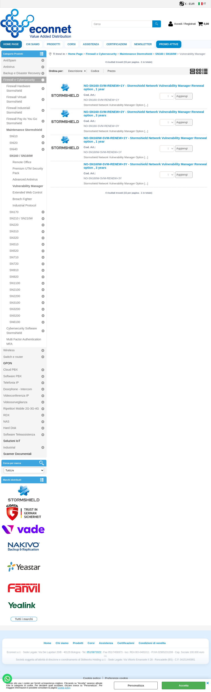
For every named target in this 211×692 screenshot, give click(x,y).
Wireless (9, 350)
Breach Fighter (22, 199)
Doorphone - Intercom (17, 389)
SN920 (14, 276)
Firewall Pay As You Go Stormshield (21, 121)
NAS (6, 421)
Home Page (11, 44)
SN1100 (14, 283)
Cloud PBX (10, 369)
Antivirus (9, 66)
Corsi (71, 44)
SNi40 (13, 149)
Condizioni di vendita (152, 643)
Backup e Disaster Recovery (21, 73)
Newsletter (143, 44)
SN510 (14, 244)
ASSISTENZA (91, 44)
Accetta (184, 685)
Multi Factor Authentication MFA (23, 341)
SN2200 (14, 296)
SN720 (14, 263)
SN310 (14, 231)
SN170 (14, 212)
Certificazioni (117, 44)
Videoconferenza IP (16, 395)
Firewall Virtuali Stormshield (16, 99)
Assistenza (106, 643)
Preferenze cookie (116, 678)
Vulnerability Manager (28, 186)
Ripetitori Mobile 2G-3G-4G (21, 408)
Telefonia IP (11, 382)
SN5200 (14, 315)
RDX (6, 415)
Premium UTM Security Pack (28, 170)
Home (47, 643)
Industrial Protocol (24, 205)
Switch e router (13, 356)
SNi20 (13, 142)
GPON (7, 363)
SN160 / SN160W (21, 155)
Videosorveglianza (15, 402)
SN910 (14, 270)
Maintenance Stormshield (24, 129)
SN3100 (14, 302)
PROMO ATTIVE (168, 44)
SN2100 (14, 289)
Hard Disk (9, 428)
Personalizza (136, 685)
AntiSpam (9, 60)
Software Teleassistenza (19, 434)
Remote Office (22, 162)
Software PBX (12, 376)
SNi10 (13, 136)
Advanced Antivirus (25, 179)
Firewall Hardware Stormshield (18, 88)
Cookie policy (64, 688)
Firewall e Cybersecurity (19, 79)
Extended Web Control (27, 192)
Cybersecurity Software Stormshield (21, 330)
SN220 (14, 224)
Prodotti (53, 44)
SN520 (14, 250)
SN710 (14, 257)
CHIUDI (207, 683)
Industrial (9, 447)
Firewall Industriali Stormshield (18, 110)
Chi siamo (33, 44)
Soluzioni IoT (11, 441)
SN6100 (14, 322)
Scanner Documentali (17, 453)
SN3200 (14, 309)
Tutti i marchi (24, 619)
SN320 (14, 237)
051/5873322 (94, 652)
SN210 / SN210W (21, 218)
